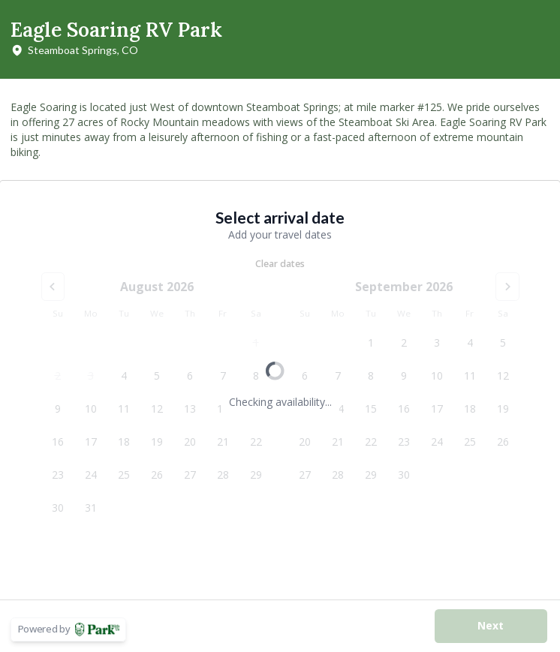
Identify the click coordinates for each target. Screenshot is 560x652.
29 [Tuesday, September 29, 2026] (371, 474)
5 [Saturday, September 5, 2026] (503, 342)
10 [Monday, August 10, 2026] (91, 408)
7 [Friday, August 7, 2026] (223, 375)
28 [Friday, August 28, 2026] (223, 474)
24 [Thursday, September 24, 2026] (437, 441)
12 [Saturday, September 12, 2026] (503, 375)
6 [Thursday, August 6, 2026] (190, 375)
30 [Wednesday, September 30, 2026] (404, 474)
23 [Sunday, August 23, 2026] (58, 474)
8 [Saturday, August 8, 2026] (256, 375)
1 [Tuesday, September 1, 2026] (371, 342)
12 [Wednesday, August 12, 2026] (157, 408)
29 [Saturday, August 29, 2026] (256, 474)
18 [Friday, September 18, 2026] (470, 408)
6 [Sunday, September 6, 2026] (305, 375)
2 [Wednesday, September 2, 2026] (404, 342)
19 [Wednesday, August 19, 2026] (157, 441)
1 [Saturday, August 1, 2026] (256, 342)
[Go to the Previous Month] (53, 287)
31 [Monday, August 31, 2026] (91, 507)
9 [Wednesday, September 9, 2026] (404, 375)
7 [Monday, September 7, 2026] (338, 375)
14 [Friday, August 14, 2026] (223, 408)
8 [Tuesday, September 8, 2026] (371, 375)
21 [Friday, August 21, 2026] (223, 441)
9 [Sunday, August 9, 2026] (58, 408)
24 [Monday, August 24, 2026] (91, 474)
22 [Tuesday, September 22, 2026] (371, 441)
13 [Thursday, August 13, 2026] (190, 408)
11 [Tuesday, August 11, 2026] (124, 408)
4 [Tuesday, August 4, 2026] (124, 375)
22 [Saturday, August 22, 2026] (256, 441)
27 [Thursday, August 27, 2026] (190, 474)
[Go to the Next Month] (507, 287)
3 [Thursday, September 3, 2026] (437, 342)
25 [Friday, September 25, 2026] (470, 441)
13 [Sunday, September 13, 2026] (305, 408)
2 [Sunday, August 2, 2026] (58, 375)
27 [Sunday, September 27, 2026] (305, 474)
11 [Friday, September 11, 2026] (470, 375)
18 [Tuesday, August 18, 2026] (124, 441)
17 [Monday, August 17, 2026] (91, 441)
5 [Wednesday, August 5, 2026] (157, 375)
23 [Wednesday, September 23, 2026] (404, 441)
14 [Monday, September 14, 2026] (338, 408)
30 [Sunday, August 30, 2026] (58, 507)
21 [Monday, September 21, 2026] (338, 441)
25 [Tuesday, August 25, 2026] (124, 474)
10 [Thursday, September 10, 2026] (437, 375)
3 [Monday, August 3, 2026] (91, 375)
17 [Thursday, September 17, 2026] (437, 408)
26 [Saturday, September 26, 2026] (503, 441)
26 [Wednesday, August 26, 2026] (157, 474)
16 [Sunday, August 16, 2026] (58, 441)
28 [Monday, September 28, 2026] (338, 474)
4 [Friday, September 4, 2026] (470, 342)
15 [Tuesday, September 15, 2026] (371, 408)
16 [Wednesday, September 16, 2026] (404, 408)
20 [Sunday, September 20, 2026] (305, 441)
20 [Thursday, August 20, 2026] (190, 441)
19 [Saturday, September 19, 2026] (503, 408)
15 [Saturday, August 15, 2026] (256, 408)
